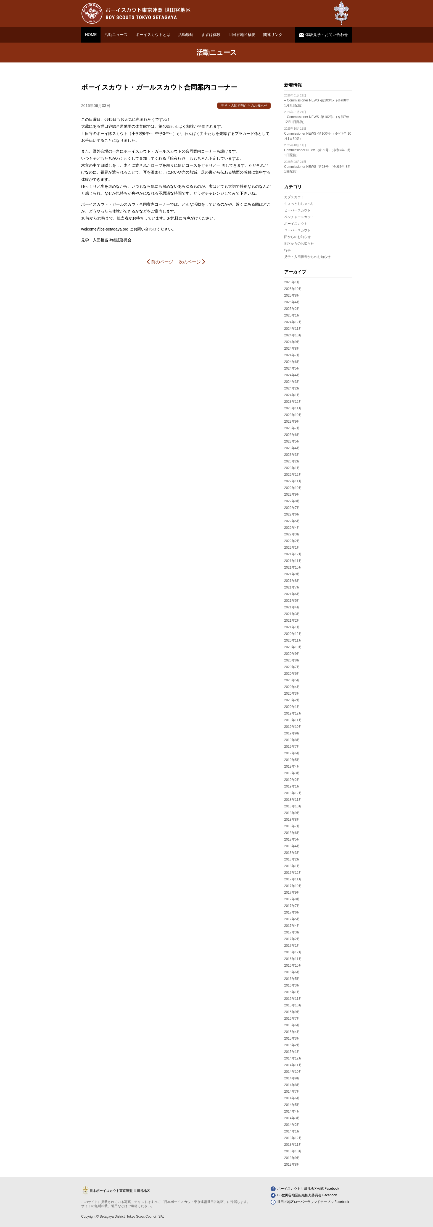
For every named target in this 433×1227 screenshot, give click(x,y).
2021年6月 (292, 594)
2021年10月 (293, 567)
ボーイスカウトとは (153, 34)
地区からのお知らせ (299, 243)
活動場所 (186, 34)
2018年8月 (292, 820)
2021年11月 (293, 561)
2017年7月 (292, 906)
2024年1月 (292, 395)
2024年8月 (292, 348)
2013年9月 (292, 1158)
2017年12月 (293, 873)
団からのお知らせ (297, 237)
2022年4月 (292, 528)
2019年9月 (292, 733)
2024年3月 (292, 382)
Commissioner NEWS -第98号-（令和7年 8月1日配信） (317, 167)
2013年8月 (292, 1164)
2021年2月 (292, 620)
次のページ (192, 261)
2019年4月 (292, 766)
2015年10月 (293, 1005)
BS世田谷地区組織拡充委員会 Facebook (304, 1195)
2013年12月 (293, 1138)
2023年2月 (292, 461)
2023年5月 (292, 441)
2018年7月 (292, 826)
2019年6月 (292, 753)
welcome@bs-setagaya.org (105, 229)
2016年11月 (293, 959)
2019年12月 (293, 713)
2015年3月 (292, 1038)
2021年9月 (292, 574)
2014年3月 (292, 1118)
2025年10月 (293, 289)
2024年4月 (292, 375)
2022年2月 (292, 541)
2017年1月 (292, 946)
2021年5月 (292, 601)
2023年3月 (292, 455)
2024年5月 (292, 368)
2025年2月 (292, 309)
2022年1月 (292, 548)
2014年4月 (292, 1111)
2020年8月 (292, 660)
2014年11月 (293, 1065)
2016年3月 (292, 985)
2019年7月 (292, 747)
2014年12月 (293, 1058)
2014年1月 (292, 1131)
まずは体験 (211, 34)
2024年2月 (292, 388)
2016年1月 (292, 992)
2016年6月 (292, 972)
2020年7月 (292, 667)
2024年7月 (292, 355)
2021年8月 (292, 581)
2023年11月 (293, 408)
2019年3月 (292, 773)
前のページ (160, 261)
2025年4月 (292, 302)
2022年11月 (293, 481)
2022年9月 (292, 494)
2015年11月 (293, 999)
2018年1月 (292, 866)
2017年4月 (292, 926)
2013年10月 (293, 1151)
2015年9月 (292, 1012)
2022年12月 (293, 475)
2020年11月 (293, 640)
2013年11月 (293, 1145)
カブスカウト (294, 197)
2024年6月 (292, 362)
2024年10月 (293, 335)
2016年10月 (293, 965)
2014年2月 (292, 1125)
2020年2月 (292, 700)
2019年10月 (293, 727)
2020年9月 (292, 654)
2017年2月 (292, 939)
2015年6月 (292, 1025)
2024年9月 (292, 342)
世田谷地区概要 (241, 34)
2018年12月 (293, 793)
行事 (287, 250)
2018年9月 (292, 813)
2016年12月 (293, 952)
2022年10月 (293, 488)
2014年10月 (293, 1072)
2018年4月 (292, 846)
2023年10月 (293, 415)
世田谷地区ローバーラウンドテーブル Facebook (310, 1202)
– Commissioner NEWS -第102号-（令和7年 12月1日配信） (316, 117)
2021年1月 (292, 627)
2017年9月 (292, 892)
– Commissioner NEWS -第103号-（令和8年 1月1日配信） (316, 100)
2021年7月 (292, 587)
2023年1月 (292, 468)
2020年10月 (293, 647)
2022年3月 (292, 534)
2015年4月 (292, 1032)
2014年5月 (292, 1105)
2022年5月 (292, 521)
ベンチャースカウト (299, 217)
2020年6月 (292, 674)
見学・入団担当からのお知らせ (307, 257)
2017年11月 (293, 879)
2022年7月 (292, 508)
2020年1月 (292, 707)
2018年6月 (292, 833)
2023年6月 (292, 435)
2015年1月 (292, 1052)
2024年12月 (293, 322)
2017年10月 (293, 886)
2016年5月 (292, 979)
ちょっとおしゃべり (299, 204)
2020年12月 (293, 634)
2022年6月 (292, 514)
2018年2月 (292, 859)
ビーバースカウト (297, 210)
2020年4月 (292, 687)
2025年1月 (292, 315)
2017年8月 (292, 899)
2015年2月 (292, 1045)
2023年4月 (292, 448)
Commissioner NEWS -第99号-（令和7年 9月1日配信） (317, 150)
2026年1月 (292, 282)
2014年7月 (292, 1091)
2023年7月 (292, 428)
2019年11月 (293, 720)
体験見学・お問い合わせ (323, 34)
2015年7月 (292, 1019)
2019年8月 (292, 740)
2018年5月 (292, 839)
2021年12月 (293, 554)
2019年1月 (292, 786)
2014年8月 (292, 1085)
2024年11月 (293, 329)
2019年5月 (292, 760)
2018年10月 (293, 806)
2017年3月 (292, 932)
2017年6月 (292, 912)
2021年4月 (292, 607)
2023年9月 (292, 421)
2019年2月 (292, 780)
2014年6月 (292, 1098)
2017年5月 (292, 919)
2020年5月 (292, 680)
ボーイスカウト (295, 224)
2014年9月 (292, 1078)
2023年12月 (293, 402)
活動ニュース (116, 34)
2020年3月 (292, 693)
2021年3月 (292, 614)
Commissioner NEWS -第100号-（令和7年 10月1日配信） (317, 133)
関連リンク (272, 34)
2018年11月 (293, 800)
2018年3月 (292, 853)
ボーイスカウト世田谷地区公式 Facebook (305, 1189)
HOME (91, 34)
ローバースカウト (297, 230)
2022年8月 (292, 501)
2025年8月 (292, 295)
